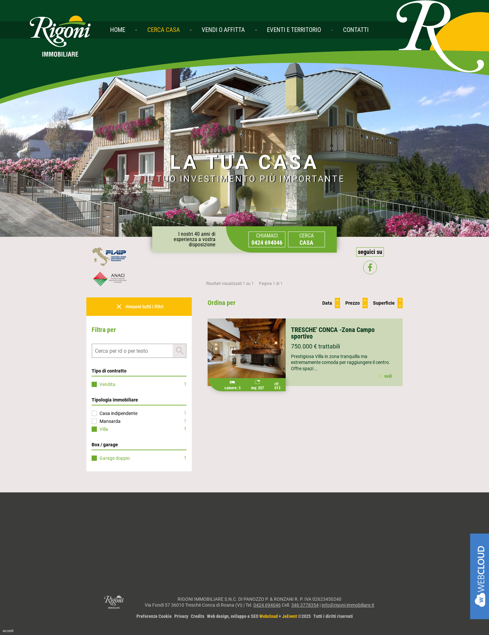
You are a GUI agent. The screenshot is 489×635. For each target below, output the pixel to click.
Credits (197, 616)
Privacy (181, 616)
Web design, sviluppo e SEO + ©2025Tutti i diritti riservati (280, 616)
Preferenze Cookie (154, 616)
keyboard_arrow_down (337, 305)
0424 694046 (267, 605)
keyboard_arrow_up (337, 300)
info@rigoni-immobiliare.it (348, 605)
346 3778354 (305, 605)
